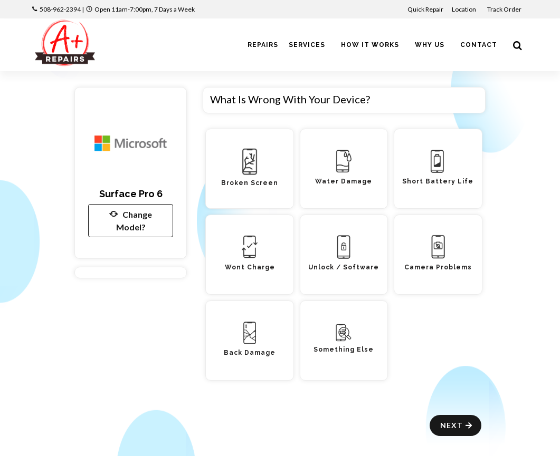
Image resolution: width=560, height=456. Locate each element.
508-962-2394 (60, 9)
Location (464, 9)
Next (456, 425)
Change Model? (130, 220)
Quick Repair (425, 9)
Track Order (505, 9)
